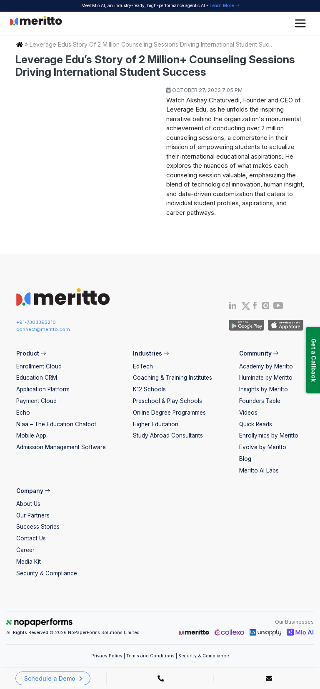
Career (25, 550)
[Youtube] (278, 308)
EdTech (143, 366)
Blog (245, 458)
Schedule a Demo (49, 678)
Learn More (224, 5)
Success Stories (38, 526)
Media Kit (28, 561)
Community (258, 353)
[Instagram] (266, 307)
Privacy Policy (106, 656)
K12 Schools (149, 389)
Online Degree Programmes (169, 412)
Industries (151, 353)
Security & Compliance (46, 573)
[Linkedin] (233, 307)
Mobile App (31, 435)
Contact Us (31, 538)
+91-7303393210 (36, 322)
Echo (23, 412)
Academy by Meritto (266, 366)
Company (33, 491)
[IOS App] (284, 325)
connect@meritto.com (43, 329)
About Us (28, 503)
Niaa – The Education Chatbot (56, 424)
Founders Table (259, 401)
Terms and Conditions (150, 656)
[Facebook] (255, 307)
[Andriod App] (246, 325)
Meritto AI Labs (259, 470)
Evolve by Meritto (262, 447)
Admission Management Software (61, 447)
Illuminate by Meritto (265, 377)
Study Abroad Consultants (168, 435)
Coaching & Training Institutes (172, 377)
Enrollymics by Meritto (268, 435)
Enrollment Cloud (39, 366)
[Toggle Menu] (301, 23)
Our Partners (33, 515)
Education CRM (36, 377)
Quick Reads (255, 424)
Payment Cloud (36, 401)
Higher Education (155, 424)
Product (31, 353)
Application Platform (43, 389)
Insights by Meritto (263, 389)
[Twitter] (245, 306)
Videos (248, 412)
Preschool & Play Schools (167, 401)
